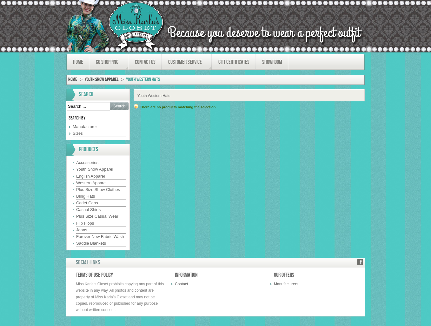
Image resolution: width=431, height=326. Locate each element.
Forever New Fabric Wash (100, 236)
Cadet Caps (87, 202)
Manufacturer (85, 126)
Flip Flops (85, 223)
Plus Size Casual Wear (97, 216)
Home (72, 80)
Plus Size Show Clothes (98, 189)
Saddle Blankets (91, 243)
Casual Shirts (88, 209)
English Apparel (90, 176)
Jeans (81, 230)
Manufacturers (286, 284)
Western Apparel (91, 182)
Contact (181, 284)
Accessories (87, 162)
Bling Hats (85, 196)
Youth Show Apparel (101, 80)
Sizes (78, 133)
